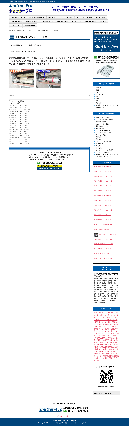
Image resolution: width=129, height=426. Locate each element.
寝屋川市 (105, 285)
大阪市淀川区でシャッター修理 (18, 107)
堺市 (100, 278)
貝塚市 (113, 292)
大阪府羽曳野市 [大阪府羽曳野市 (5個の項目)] (112, 351)
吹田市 (104, 283)
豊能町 (111, 278)
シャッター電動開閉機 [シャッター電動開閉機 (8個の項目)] (107, 322)
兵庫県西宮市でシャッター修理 (18, 115)
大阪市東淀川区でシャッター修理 (19, 129)
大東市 (106, 287)
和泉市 (106, 289)
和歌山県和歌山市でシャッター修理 (19, 109)
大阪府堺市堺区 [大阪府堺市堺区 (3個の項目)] (108, 347)
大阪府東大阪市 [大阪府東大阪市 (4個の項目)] (105, 349)
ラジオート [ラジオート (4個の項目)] (107, 333)
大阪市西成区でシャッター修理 (18, 141)
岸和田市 (106, 292)
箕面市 (99, 281)
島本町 (99, 283)
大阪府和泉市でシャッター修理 (18, 127)
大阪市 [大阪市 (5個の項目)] (102, 338)
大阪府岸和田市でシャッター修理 (19, 123)
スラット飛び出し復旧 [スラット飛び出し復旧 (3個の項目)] (106, 329)
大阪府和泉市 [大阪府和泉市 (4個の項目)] (98, 347)
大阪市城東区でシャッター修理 (18, 105)
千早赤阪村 (112, 298)
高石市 (111, 289)
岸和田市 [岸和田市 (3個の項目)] (106, 353)
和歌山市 (102, 302)
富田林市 (96, 300)
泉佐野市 (101, 294)
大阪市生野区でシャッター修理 (18, 139)
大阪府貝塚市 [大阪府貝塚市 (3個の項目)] (98, 353)
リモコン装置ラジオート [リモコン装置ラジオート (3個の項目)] (104, 336)
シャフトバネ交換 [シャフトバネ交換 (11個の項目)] (108, 326)
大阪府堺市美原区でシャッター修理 (19, 137)
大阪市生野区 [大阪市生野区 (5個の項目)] (109, 342)
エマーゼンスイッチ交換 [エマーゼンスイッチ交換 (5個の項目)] (102, 313)
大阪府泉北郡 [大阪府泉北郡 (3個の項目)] (101, 351)
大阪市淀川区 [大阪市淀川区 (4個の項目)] (100, 342)
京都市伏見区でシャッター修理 (18, 133)
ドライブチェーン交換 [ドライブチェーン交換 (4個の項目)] (104, 331)
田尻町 (107, 294)
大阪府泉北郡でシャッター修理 (18, 113)
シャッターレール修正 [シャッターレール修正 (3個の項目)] (103, 317)
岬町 (99, 296)
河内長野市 (112, 300)
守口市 (111, 285)
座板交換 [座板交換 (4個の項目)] (113, 353)
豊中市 (104, 281)
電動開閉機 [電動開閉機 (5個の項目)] (107, 356)
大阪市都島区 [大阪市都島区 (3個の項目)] (104, 345)
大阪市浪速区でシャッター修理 (18, 125)
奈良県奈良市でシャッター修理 (18, 117)
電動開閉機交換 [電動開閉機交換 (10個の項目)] (110, 358)
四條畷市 (99, 287)
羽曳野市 (111, 296)
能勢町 (106, 278)
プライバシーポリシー (64, 416)
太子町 (100, 298)
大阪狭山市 (104, 300)
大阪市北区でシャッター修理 (17, 131)
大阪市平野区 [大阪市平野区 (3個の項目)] (104, 340)
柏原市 (100, 289)
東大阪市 (112, 287)
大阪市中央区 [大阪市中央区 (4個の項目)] (109, 338)
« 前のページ (12, 95)
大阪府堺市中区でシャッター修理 (19, 111)
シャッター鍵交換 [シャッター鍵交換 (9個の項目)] (105, 320)
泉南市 (113, 294)
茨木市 (110, 281)
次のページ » (86, 95)
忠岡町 (100, 292)
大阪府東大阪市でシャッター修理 (19, 135)
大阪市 (96, 278)
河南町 (106, 298)
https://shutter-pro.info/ (106, 386)
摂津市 (110, 283)
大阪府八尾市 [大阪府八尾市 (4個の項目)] (114, 345)
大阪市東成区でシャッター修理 (18, 119)
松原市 (104, 296)
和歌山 (96, 302)
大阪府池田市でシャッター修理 (18, 121)
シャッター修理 (14, 103)
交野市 (99, 285)
